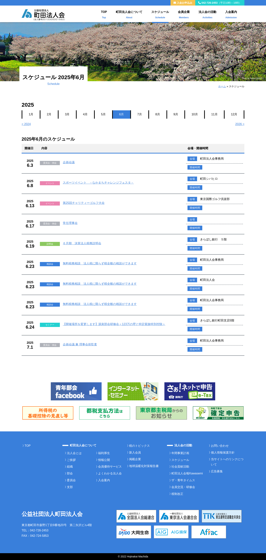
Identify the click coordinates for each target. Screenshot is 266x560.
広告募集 (217, 471)
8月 (157, 114)
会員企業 (184, 13)
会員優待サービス (110, 466)
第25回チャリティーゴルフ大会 (84, 202)
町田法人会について (129, 13)
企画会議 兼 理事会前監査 (80, 344)
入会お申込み (182, 2)
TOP (104, 13)
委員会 (71, 480)
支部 (70, 487)
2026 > (239, 124)
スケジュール (160, 13)
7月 (139, 114)
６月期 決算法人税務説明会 (82, 243)
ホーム (222, 86)
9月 (175, 114)
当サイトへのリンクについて (227, 462)
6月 (121, 114)
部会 (70, 473)
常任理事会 (70, 223)
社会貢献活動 (180, 466)
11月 (214, 114)
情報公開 (104, 459)
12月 (234, 114)
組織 (70, 466)
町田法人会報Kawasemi (187, 473)
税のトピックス (139, 445)
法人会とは (74, 453)
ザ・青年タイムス (183, 480)
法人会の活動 (207, 13)
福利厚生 (104, 453)
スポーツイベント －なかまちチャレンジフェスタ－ (98, 182)
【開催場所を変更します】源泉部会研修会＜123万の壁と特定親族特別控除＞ (114, 324)
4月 (85, 114)
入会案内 (231, 13)
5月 (103, 114)
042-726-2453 (219, 2)
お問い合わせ (220, 445)
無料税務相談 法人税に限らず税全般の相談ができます (100, 263)
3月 (67, 114)
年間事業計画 (180, 453)
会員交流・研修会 (183, 487)
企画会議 (69, 162)
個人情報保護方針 (223, 452)
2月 (49, 114)
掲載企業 (135, 459)
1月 (31, 114)
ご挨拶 (71, 459)
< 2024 (26, 124)
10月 (195, 114)
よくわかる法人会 (110, 473)
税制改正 (177, 493)
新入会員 (135, 452)
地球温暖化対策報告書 (144, 466)
